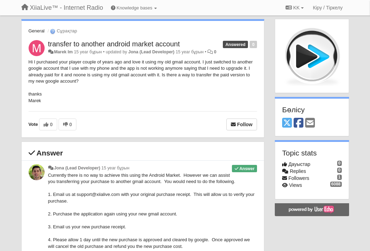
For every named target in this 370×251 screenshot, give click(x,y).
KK (295, 7)
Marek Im (63, 52)
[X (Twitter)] (287, 123)
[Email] (310, 123)
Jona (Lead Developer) (151, 52)
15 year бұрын (115, 168)
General (37, 30)
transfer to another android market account (114, 44)
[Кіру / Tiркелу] (327, 8)
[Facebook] (298, 123)
